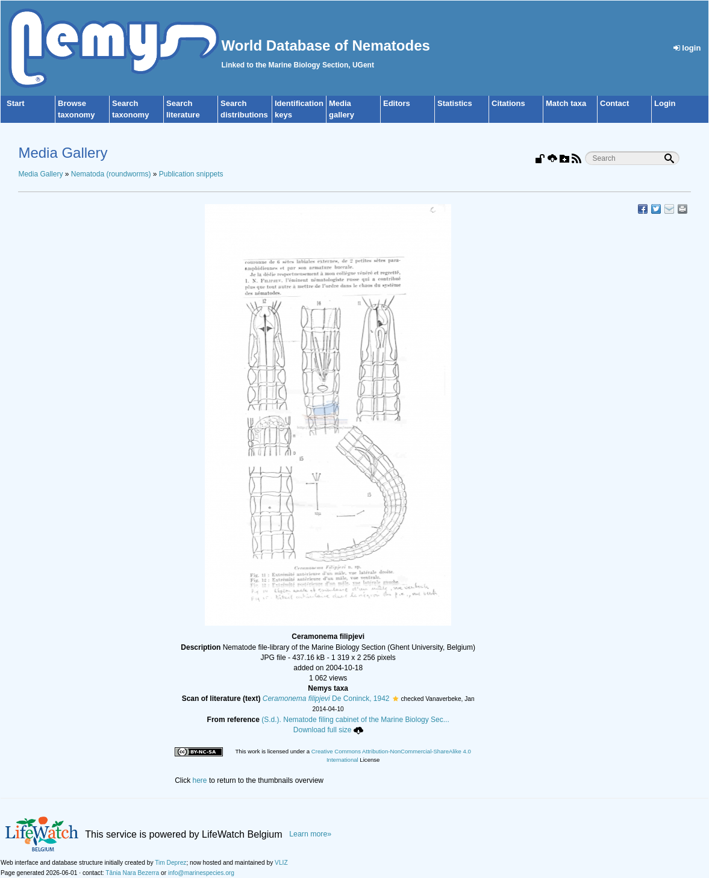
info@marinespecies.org (201, 873)
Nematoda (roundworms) (111, 174)
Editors (396, 103)
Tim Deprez (170, 862)
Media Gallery (40, 174)
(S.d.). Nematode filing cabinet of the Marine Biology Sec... (355, 719)
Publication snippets (191, 174)
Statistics (454, 103)
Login (664, 103)
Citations (508, 103)
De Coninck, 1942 (326, 698)
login (687, 47)
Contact (614, 103)
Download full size (328, 730)
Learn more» (310, 834)
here (200, 780)
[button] (395, 699)
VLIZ (281, 862)
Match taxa (566, 103)
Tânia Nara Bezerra (132, 873)
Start (16, 103)
